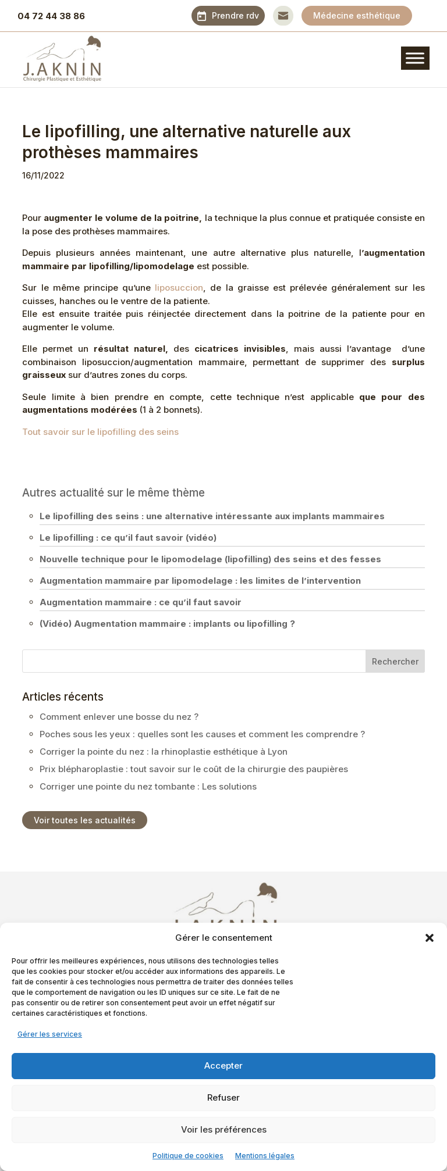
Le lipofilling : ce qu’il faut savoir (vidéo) (128, 537)
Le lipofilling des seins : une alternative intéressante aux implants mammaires (212, 516)
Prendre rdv (235, 15)
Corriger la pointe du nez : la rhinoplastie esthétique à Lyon (164, 751)
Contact (283, 15)
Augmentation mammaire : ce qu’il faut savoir (141, 602)
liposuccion (179, 287)
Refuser (223, 1097)
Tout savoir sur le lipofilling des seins (100, 431)
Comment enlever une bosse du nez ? (119, 716)
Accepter (223, 1065)
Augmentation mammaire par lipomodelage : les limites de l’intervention (200, 580)
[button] (429, 938)
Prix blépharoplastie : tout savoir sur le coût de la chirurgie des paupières (194, 768)
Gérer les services (49, 1034)
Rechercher (395, 661)
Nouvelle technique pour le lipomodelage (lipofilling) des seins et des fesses (210, 559)
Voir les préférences (224, 1129)
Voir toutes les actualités (85, 820)
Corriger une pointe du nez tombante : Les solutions (148, 786)
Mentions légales (265, 1155)
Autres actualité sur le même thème (113, 492)
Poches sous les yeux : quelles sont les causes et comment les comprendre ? (202, 734)
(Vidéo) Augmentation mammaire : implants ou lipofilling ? (167, 623)
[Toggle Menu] (415, 57)
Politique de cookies (188, 1155)
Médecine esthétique (356, 15)
